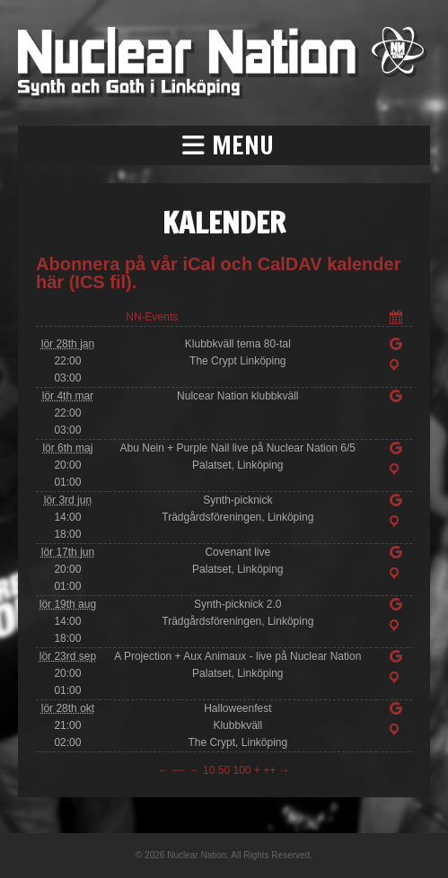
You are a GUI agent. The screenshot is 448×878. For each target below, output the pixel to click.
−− (178, 770)
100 (242, 770)
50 (224, 770)
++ (269, 770)
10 (209, 770)
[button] (224, 145)
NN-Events (152, 317)
